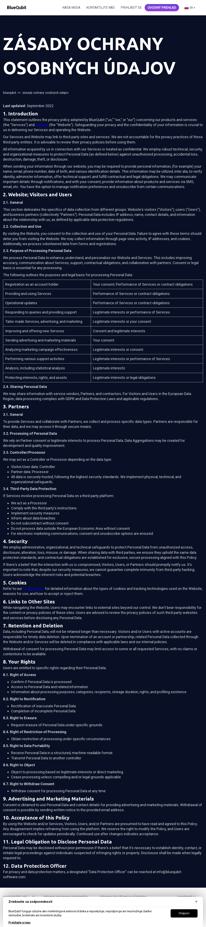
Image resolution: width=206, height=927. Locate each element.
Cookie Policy (33, 588)
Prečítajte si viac (19, 922)
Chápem (184, 913)
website (41, 125)
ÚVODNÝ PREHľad (162, 7)
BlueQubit (9, 93)
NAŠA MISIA (71, 7)
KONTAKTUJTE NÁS (100, 7)
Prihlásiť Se (131, 7)
